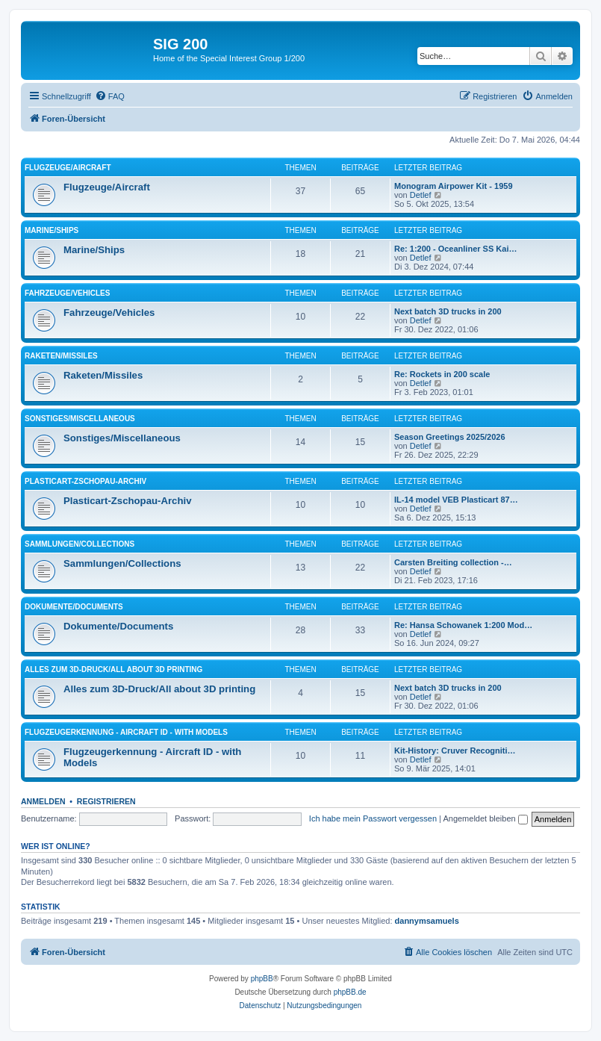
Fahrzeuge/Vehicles (67, 293)
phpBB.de (350, 992)
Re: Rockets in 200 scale (442, 374)
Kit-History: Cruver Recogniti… (455, 750)
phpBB (262, 979)
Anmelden (43, 801)
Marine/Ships (51, 230)
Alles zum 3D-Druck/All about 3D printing (113, 669)
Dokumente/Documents (74, 607)
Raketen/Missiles (61, 356)
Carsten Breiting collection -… (453, 562)
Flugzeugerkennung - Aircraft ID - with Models (126, 732)
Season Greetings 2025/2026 (449, 436)
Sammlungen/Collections (79, 544)
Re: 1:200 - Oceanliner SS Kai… (455, 248)
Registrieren (106, 801)
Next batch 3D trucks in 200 (448, 311)
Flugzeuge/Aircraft (68, 168)
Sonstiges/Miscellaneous (80, 418)
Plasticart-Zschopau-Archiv (85, 481)
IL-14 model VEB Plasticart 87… (456, 499)
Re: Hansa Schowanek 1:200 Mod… (463, 625)
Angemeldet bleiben (485, 818)
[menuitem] (110, 96)
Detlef (421, 194)
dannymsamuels (427, 920)
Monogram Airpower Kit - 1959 (453, 185)
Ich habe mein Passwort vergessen (373, 818)
